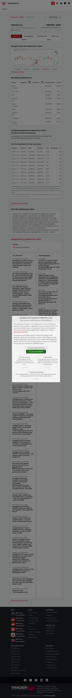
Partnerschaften (37, 372)
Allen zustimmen (36, 352)
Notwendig (25, 357)
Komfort (48, 357)
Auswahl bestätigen (36, 348)
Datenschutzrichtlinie (21, 332)
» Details (24, 367)
